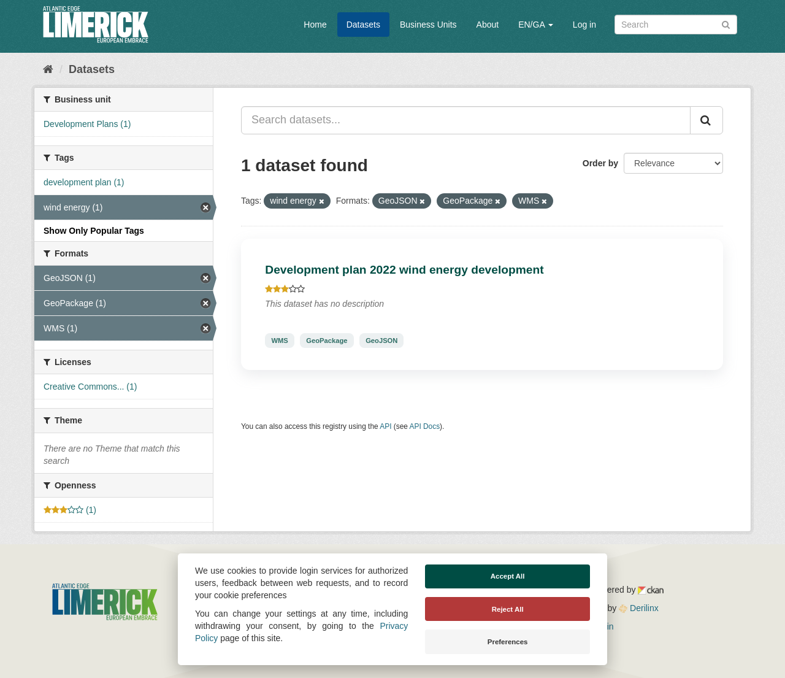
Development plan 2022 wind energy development (404, 269)
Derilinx (639, 608)
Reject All (508, 609)
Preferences (508, 641)
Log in (584, 24)
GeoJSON (381, 340)
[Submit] (726, 23)
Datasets (363, 24)
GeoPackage (326, 340)
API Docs (425, 426)
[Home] (48, 69)
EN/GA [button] (535, 24)
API (385, 426)
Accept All (508, 576)
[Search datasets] (676, 24)
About (488, 24)
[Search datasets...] (466, 120)
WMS (279, 340)
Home (315, 24)
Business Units (428, 24)
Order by (600, 163)
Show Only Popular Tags (94, 231)
